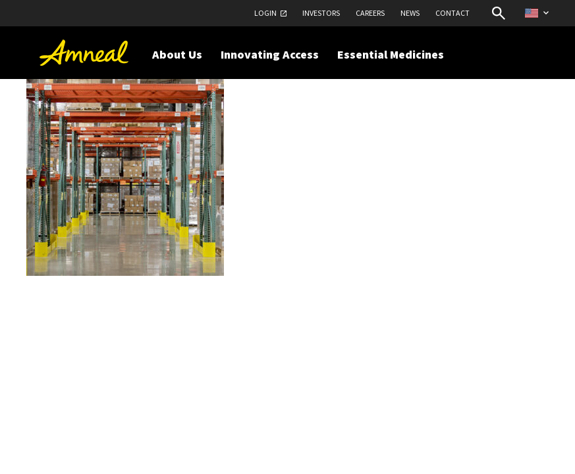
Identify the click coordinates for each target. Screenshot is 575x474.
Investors (321, 13)
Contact (452, 13)
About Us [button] (177, 54)
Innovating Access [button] (270, 54)
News (410, 13)
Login (265, 13)
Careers (370, 13)
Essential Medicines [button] (390, 54)
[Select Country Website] (537, 12)
